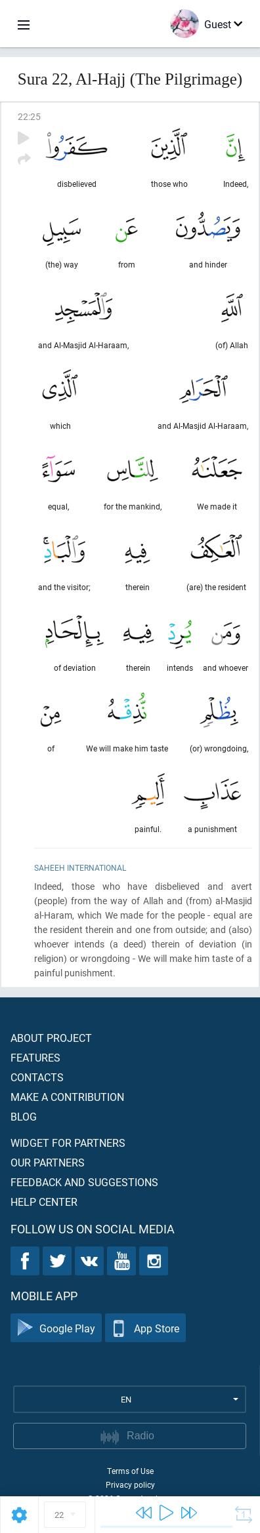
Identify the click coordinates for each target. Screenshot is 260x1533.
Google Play (56, 1328)
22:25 (29, 116)
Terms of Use (130, 1470)
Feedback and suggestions (84, 1182)
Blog (24, 1116)
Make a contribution (67, 1097)
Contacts (37, 1077)
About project (51, 1038)
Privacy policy (130, 1484)
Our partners (48, 1162)
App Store (145, 1328)
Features (35, 1057)
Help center (44, 1201)
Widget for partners (68, 1142)
